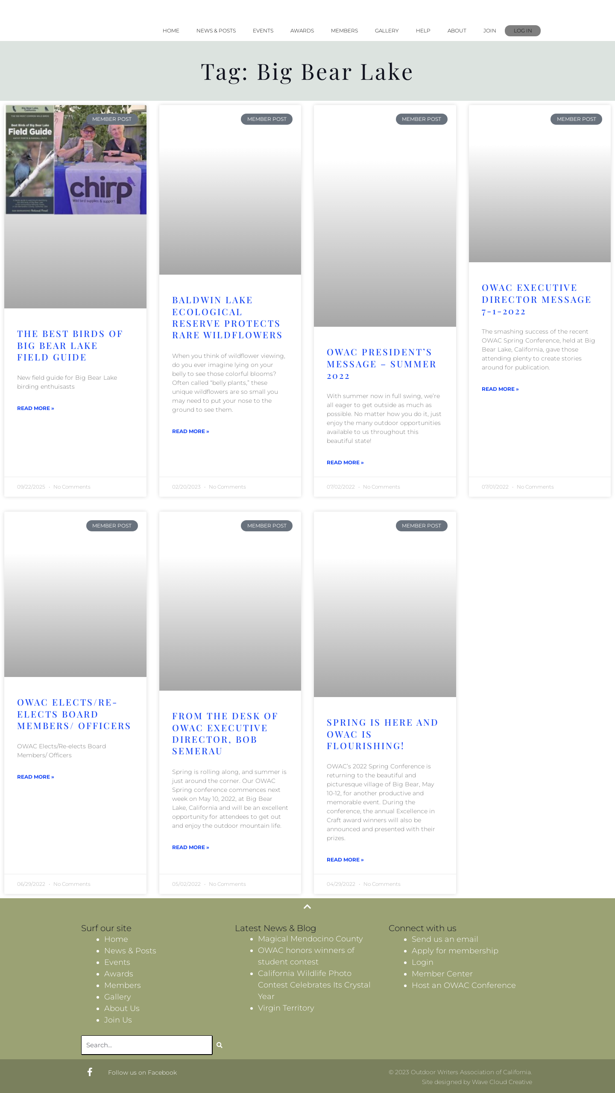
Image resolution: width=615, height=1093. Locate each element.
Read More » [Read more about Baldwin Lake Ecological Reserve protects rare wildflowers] (190, 431)
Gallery (387, 30)
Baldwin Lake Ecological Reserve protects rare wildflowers (227, 316)
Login (422, 962)
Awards (302, 30)
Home (171, 30)
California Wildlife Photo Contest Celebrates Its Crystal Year (314, 985)
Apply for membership (455, 950)
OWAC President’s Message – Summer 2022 (382, 363)
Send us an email (445, 939)
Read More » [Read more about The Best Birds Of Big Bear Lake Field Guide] (35, 408)
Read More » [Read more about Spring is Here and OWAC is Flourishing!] (345, 859)
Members (344, 30)
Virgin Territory (286, 1008)
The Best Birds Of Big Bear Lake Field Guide (70, 345)
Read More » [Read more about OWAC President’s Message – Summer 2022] (345, 462)
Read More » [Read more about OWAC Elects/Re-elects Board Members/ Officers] (35, 777)
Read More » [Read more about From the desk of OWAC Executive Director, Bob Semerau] (190, 847)
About (457, 30)
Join (489, 30)
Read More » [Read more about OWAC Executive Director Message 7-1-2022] (500, 389)
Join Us (118, 1020)
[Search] (219, 1045)
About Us (122, 1008)
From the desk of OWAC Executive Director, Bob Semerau (225, 732)
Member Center (442, 974)
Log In (523, 30)
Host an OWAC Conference (464, 985)
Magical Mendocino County (310, 939)
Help (423, 30)
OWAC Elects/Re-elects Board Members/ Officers (74, 713)
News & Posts (216, 30)
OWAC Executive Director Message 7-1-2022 (537, 298)
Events (263, 30)
